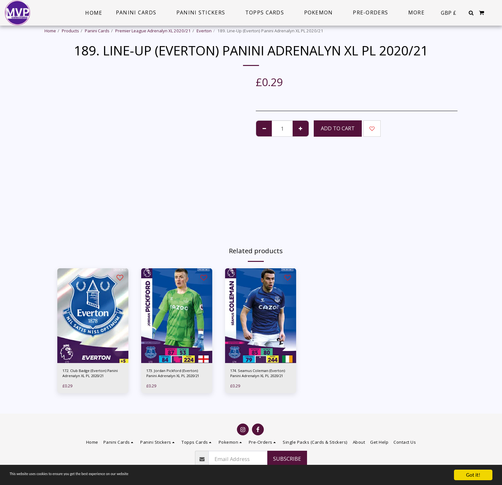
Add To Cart (338, 128)
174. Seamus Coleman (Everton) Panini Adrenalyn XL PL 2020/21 (258, 374)
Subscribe (287, 458)
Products (70, 31)
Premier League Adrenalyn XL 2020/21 (153, 31)
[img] (92, 315)
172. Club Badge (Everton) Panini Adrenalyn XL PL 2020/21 (87, 374)
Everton (204, 31)
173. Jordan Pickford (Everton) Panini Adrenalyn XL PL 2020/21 (175, 374)
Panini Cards (97, 31)
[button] (471, 12)
